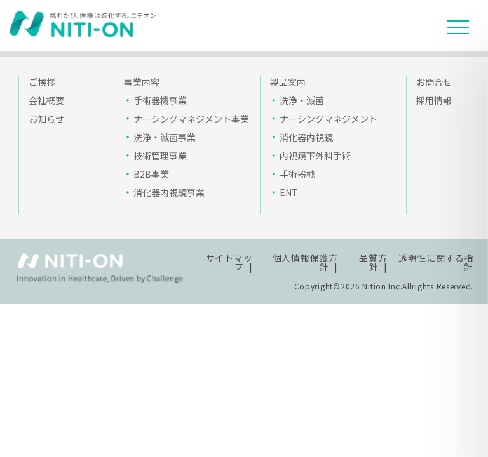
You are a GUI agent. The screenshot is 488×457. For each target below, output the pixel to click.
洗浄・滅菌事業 (164, 137)
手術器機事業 (160, 100)
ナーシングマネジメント (328, 118)
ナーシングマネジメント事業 (191, 118)
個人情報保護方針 (305, 262)
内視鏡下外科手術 (315, 155)
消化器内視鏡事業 (169, 192)
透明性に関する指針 (435, 262)
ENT (289, 192)
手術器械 (297, 174)
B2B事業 (151, 174)
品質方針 (373, 262)
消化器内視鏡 (306, 137)
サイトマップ (229, 262)
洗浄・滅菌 (302, 100)
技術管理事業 (160, 155)
